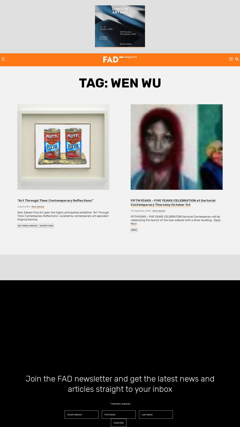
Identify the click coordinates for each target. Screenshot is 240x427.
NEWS (134, 230)
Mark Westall (38, 206)
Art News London (27, 226)
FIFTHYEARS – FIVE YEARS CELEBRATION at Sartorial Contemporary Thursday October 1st (173, 203)
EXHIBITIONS (46, 226)
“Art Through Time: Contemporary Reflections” (55, 200)
